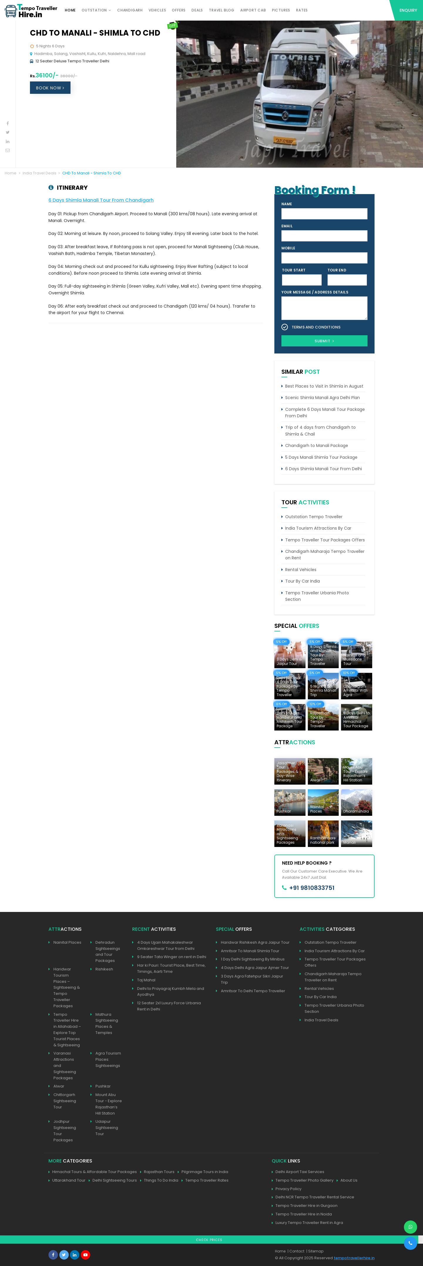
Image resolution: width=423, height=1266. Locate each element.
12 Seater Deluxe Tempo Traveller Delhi (72, 61)
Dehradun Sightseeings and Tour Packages (107, 951)
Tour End (337, 270)
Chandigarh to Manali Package (316, 445)
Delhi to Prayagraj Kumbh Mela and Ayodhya (170, 992)
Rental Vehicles (300, 570)
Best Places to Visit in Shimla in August (324, 386)
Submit (324, 341)
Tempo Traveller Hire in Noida (302, 1214)
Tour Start (294, 270)
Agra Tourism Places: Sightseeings (108, 1059)
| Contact (296, 1251)
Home (70, 10)
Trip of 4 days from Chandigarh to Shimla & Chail (320, 430)
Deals (197, 10)
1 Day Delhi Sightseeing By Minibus (253, 959)
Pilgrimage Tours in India (203, 1172)
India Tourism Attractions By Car (318, 528)
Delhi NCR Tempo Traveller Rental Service (313, 1197)
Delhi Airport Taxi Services (298, 1172)
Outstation (94, 10)
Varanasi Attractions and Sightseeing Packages (64, 1065)
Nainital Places (67, 942)
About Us (347, 1180)
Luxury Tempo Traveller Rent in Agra (307, 1223)
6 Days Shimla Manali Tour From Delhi (323, 469)
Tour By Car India (302, 581)
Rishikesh (104, 969)
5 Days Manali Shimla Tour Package (321, 457)
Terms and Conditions (316, 327)
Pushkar (103, 1086)
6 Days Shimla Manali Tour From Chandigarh (101, 200)
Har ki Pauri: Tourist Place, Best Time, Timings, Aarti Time (171, 968)
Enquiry (408, 10)
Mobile (288, 248)
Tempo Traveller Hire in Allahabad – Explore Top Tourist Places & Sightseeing (67, 1030)
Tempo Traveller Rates (205, 1180)
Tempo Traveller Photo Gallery (302, 1180)
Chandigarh (130, 10)
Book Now (50, 88)
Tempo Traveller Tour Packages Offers (325, 540)
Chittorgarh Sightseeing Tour (64, 1101)
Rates (302, 10)
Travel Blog (221, 10)
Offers (179, 10)
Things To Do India (159, 1180)
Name (286, 203)
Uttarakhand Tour (66, 1180)
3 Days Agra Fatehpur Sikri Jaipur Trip (252, 979)
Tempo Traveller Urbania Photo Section (317, 596)
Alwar (58, 1086)
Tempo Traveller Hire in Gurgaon (305, 1206)
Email (287, 225)
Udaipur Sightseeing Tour (106, 1128)
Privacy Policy (286, 1189)
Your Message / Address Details (314, 292)
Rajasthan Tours (157, 1172)
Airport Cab (253, 10)
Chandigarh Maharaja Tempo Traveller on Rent (325, 554)
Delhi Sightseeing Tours (113, 1180)
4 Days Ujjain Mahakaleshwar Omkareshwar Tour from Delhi (165, 945)
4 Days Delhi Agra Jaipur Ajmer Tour (255, 967)
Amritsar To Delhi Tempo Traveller (253, 991)
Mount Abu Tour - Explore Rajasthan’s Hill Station (108, 1104)
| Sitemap (314, 1251)
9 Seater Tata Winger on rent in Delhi (171, 957)
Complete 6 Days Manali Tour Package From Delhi (325, 412)
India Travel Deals (39, 173)
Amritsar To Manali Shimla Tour (250, 951)
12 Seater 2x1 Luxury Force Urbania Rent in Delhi (169, 1006)
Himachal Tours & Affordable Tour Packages (92, 1172)
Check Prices (209, 1239)
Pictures (281, 10)
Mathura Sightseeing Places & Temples (106, 1023)
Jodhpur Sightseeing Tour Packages (64, 1130)
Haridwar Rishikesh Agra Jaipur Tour (255, 942)
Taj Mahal (146, 980)
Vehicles (157, 10)
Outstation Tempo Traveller (314, 517)
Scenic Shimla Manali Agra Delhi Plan (322, 398)
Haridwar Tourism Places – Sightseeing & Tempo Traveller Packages (66, 987)
